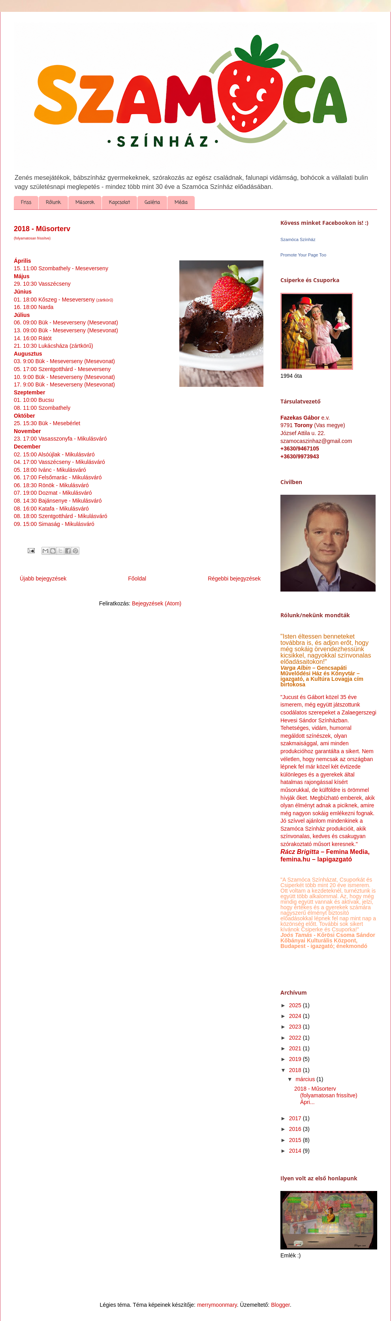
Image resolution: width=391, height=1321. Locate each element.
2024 (296, 1016)
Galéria (152, 202)
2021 (296, 1048)
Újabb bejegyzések (43, 578)
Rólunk (53, 202)
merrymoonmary (217, 1305)
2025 (296, 1005)
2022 (296, 1038)
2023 (296, 1026)
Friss (26, 202)
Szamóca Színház (298, 239)
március (305, 1079)
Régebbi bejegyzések (234, 578)
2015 (296, 1140)
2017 (296, 1118)
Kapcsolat (119, 202)
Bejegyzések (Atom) (156, 603)
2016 (296, 1129)
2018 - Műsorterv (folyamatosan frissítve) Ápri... (325, 1095)
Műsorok (84, 202)
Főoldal (137, 578)
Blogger (280, 1305)
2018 (296, 1070)
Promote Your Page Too (303, 255)
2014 (296, 1151)
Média (181, 202)
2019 (296, 1059)
